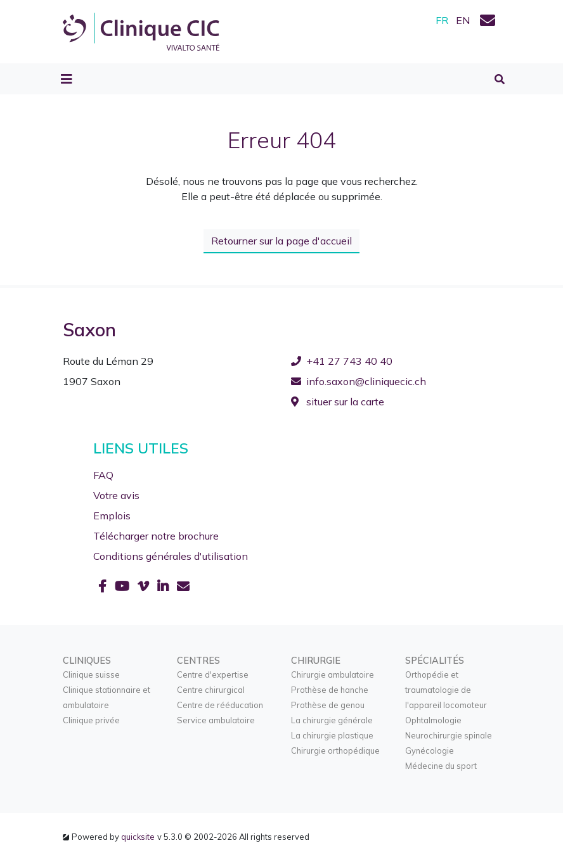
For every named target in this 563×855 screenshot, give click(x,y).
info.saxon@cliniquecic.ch (358, 381)
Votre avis (116, 494)
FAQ (103, 474)
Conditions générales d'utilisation (170, 555)
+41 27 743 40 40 (341, 361)
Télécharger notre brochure (156, 535)
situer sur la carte (337, 401)
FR (442, 20)
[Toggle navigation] (66, 79)
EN (463, 20)
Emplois (112, 515)
